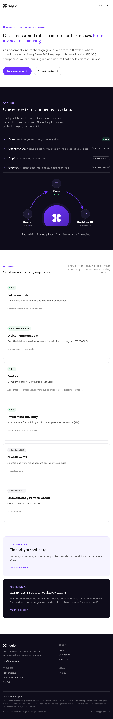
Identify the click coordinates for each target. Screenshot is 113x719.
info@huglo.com (11, 661)
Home (62, 650)
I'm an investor (48, 71)
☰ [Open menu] (107, 5)
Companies (64, 655)
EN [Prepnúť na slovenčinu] (100, 5)
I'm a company (17, 71)
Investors (63, 660)
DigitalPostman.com (13, 678)
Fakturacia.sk (10, 673)
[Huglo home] (10, 6)
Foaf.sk (6, 682)
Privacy (62, 673)
